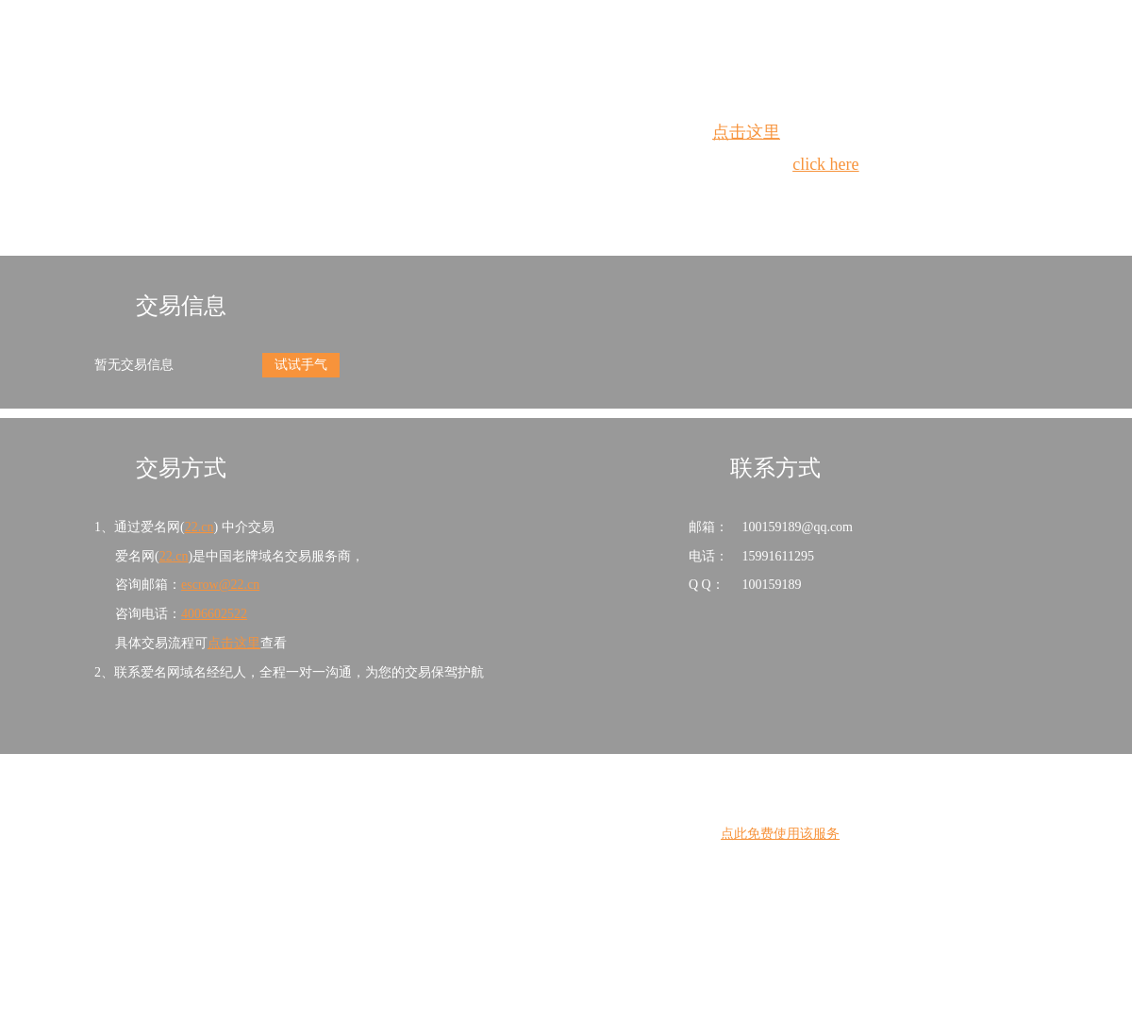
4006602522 (214, 614)
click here (825, 164)
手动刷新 (617, 199)
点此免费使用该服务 (780, 834)
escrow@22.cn (220, 584)
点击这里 (746, 132)
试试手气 (301, 365)
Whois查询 (518, 199)
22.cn (199, 527)
